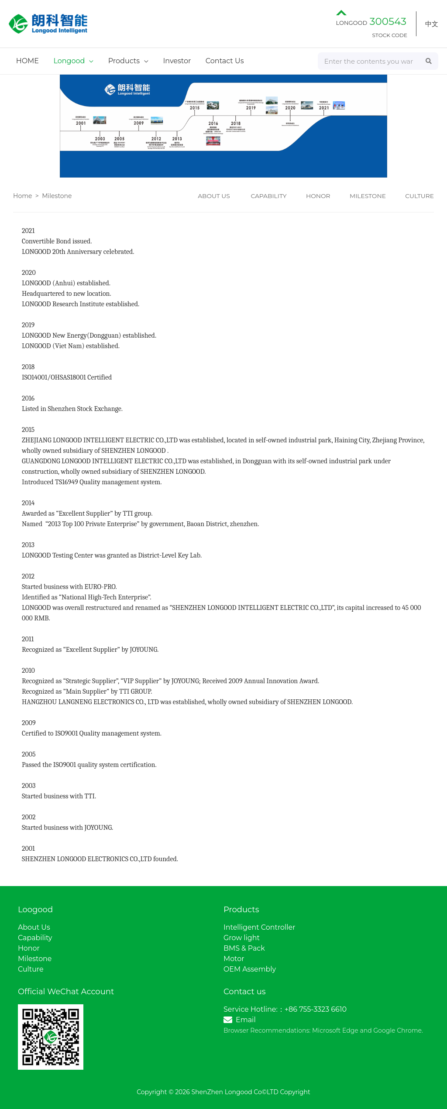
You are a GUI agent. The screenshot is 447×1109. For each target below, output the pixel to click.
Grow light (242, 938)
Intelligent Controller (260, 927)
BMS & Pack (244, 948)
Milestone (57, 196)
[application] (88, 61)
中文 (431, 24)
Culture (31, 969)
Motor (234, 959)
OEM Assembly (250, 969)
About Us (34, 927)
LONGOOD (371, 22)
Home (22, 196)
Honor (29, 948)
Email (246, 1020)
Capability (35, 938)
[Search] (429, 61)
